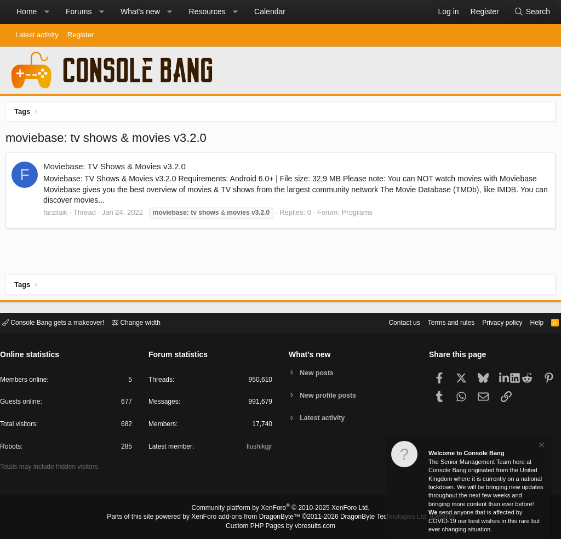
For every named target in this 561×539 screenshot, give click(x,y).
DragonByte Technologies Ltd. (375, 517)
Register (80, 35)
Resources (207, 11)
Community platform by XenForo (280, 509)
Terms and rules (438, 322)
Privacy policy (492, 322)
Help (530, 322)
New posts (318, 372)
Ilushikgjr (258, 448)
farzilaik (58, 215)
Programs (360, 215)
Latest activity (37, 35)
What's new (140, 11)
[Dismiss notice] (540, 446)
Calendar (269, 11)
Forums (78, 11)
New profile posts (330, 395)
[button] (46, 12)
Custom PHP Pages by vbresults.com (280, 526)
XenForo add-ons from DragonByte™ (249, 517)
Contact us (387, 322)
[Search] (532, 12)
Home (26, 11)
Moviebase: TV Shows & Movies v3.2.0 (117, 169)
